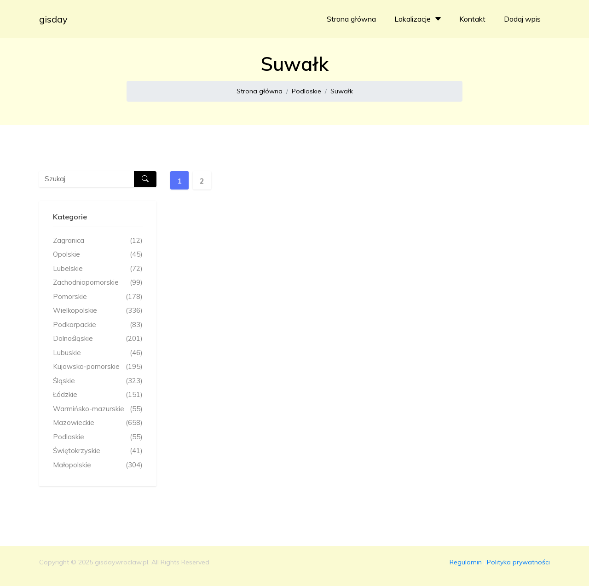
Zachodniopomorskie (98, 282)
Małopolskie (98, 465)
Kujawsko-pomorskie (98, 367)
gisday (53, 19)
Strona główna (351, 18)
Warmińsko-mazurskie (98, 409)
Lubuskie (98, 353)
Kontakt (472, 18)
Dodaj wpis (522, 18)
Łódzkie (98, 395)
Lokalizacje (419, 18)
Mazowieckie (98, 423)
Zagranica (98, 241)
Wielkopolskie (98, 310)
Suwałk (341, 91)
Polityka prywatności (518, 562)
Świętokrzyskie (98, 451)
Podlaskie (306, 91)
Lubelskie (98, 269)
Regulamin (466, 562)
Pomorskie (98, 297)
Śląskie (98, 381)
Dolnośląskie (98, 338)
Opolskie (98, 254)
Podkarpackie (98, 325)
